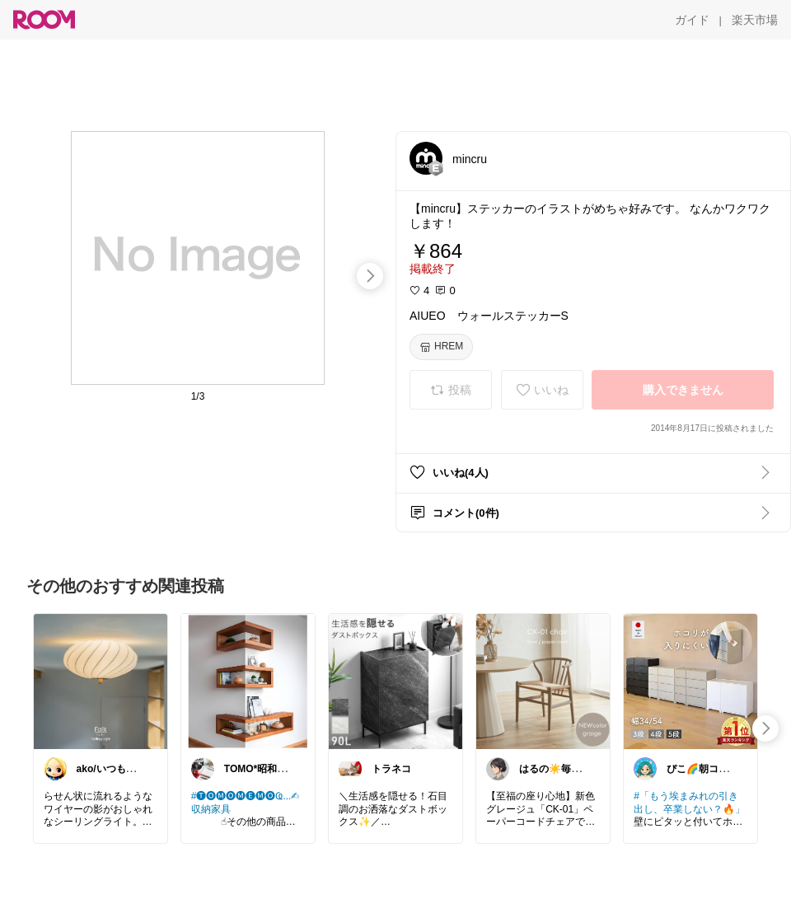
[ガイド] (692, 19)
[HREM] (441, 347)
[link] (100, 680)
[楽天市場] (755, 19)
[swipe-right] (370, 276)
